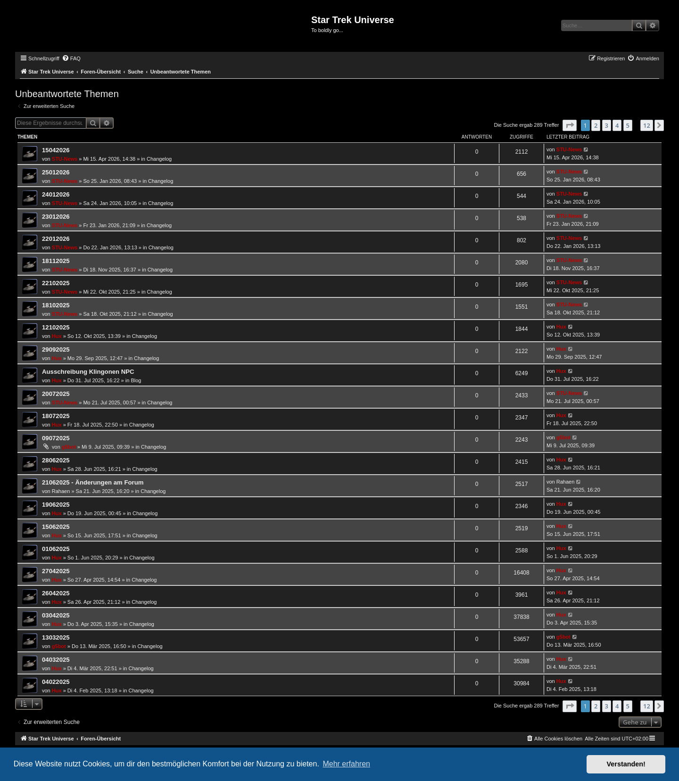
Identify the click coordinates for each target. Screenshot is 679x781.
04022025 (56, 681)
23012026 (56, 216)
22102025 (56, 283)
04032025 (56, 659)
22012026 (56, 238)
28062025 (56, 460)
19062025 (56, 504)
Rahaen (61, 491)
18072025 (56, 415)
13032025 (56, 637)
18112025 (56, 260)
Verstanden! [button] (626, 764)
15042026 (56, 150)
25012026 (56, 172)
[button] (570, 125)
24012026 (56, 194)
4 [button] (617, 125)
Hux (57, 336)
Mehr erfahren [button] (346, 764)
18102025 (56, 305)
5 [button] (627, 125)
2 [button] (595, 125)
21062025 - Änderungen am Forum (92, 482)
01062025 (56, 548)
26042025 (56, 593)
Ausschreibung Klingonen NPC (88, 371)
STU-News (64, 159)
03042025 (56, 615)
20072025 (56, 393)
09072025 (56, 438)
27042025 (56, 571)
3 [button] (606, 125)
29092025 (56, 349)
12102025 (56, 327)
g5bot (69, 447)
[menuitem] (71, 58)
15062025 (56, 526)
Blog (136, 380)
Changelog (159, 159)
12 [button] (646, 125)
